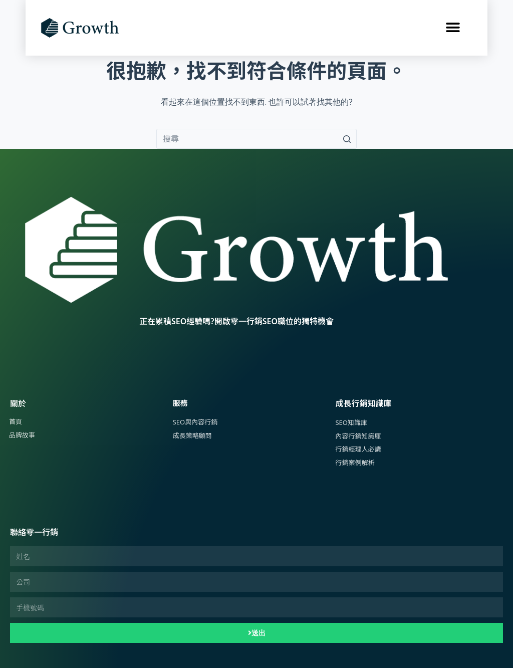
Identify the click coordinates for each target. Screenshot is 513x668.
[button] (452, 28)
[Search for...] (256, 139)
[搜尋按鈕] (347, 139)
